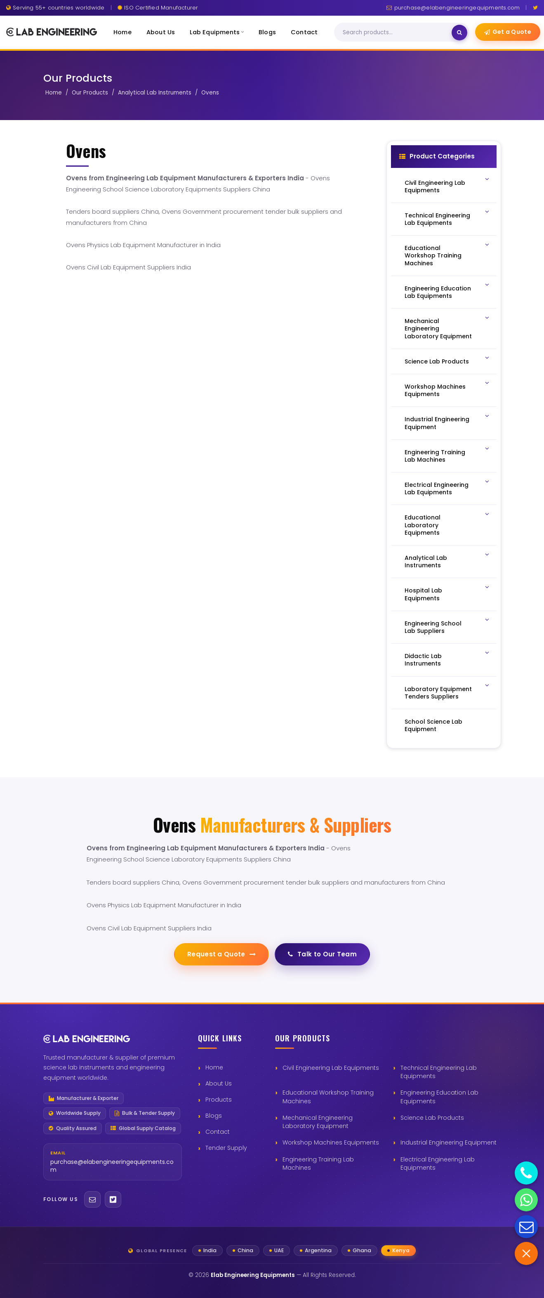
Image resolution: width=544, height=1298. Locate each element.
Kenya (401, 1250)
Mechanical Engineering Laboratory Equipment (318, 1122)
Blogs (267, 32)
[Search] (396, 32)
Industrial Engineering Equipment (448, 1142)
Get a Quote (507, 32)
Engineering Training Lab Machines (318, 1163)
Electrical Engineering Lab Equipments (437, 1163)
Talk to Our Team (322, 954)
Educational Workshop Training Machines (328, 1096)
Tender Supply (226, 1148)
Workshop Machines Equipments (331, 1142)
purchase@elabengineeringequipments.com (453, 8)
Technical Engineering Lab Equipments (438, 1072)
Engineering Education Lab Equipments (439, 1096)
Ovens (210, 93)
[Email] (92, 1199)
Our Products (90, 93)
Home (122, 32)
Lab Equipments (217, 32)
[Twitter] (535, 7)
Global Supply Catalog (143, 1128)
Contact (304, 32)
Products (218, 1099)
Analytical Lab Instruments (154, 93)
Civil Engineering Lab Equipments (331, 1068)
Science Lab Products (432, 1118)
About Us (160, 32)
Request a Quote (221, 954)
